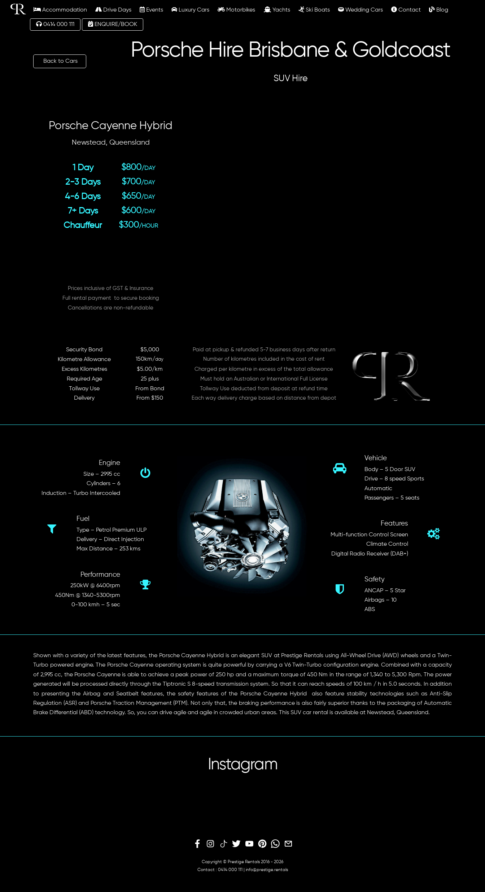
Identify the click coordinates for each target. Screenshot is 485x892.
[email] (288, 844)
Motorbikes (236, 9)
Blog (438, 9)
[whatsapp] (275, 844)
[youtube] (249, 844)
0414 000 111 (55, 24)
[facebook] (197, 844)
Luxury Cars (190, 9)
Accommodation (60, 9)
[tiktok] (223, 844)
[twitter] (236, 844)
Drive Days (113, 9)
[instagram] (210, 844)
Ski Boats (314, 9)
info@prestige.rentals (267, 870)
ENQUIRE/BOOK (112, 24)
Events (151, 9)
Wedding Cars (360, 9)
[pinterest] (262, 844)
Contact (406, 9)
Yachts (277, 9)
